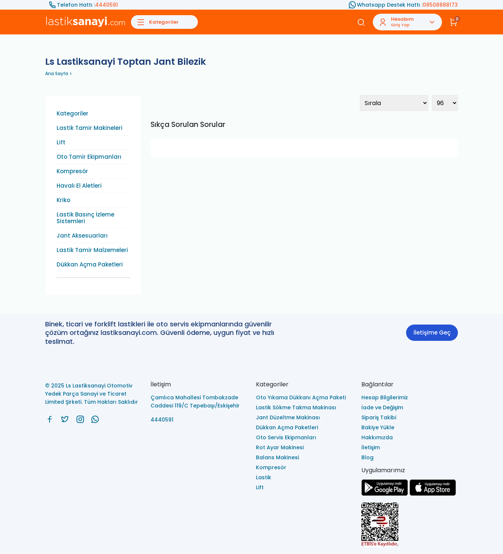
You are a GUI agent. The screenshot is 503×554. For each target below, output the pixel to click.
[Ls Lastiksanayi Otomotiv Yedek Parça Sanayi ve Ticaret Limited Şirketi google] (384, 494)
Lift (61, 142)
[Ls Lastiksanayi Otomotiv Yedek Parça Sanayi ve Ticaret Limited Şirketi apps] (432, 494)
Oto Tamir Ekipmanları (89, 157)
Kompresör (72, 171)
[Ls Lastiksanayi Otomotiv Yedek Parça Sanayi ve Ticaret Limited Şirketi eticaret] (409, 525)
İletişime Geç (431, 332)
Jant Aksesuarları (82, 235)
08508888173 (440, 5)
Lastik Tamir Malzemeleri (92, 250)
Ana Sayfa (56, 73)
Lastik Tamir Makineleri (89, 128)
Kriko (63, 200)
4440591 (106, 5)
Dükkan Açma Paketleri (90, 264)
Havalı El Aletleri (79, 185)
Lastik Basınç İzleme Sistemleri (85, 218)
